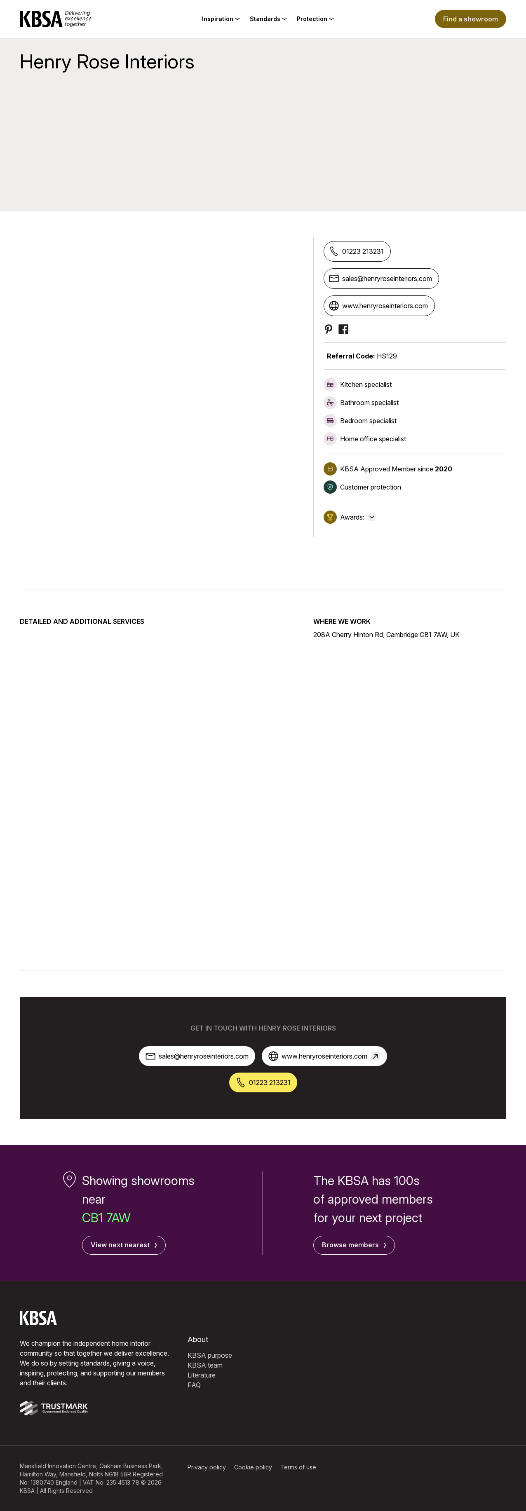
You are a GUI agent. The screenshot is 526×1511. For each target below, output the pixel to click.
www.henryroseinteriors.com (378, 306)
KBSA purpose (210, 1355)
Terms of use (298, 1466)
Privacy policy (207, 1466)
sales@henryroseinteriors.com (380, 278)
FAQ (194, 1384)
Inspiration (221, 18)
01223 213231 (356, 251)
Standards (268, 18)
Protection (315, 18)
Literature (202, 1374)
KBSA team (205, 1365)
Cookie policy (253, 1466)
